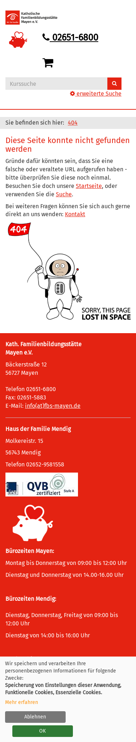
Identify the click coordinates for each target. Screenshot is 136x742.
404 (73, 122)
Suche (64, 194)
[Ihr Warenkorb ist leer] (49, 63)
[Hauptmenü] (115, 12)
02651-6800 (70, 37)
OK (42, 731)
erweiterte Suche (95, 93)
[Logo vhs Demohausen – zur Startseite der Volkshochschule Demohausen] (37, 18)
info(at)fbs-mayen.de (53, 405)
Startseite (89, 186)
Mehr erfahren (21, 702)
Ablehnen (35, 717)
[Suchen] (114, 83)
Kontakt (75, 214)
